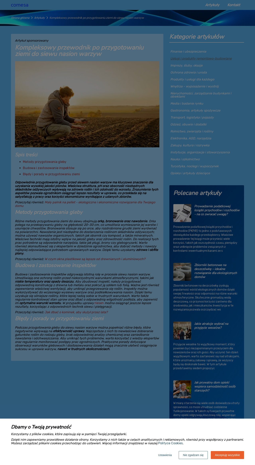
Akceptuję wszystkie (227, 455)
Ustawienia (165, 455)
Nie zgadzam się (193, 455)
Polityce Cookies (170, 443)
